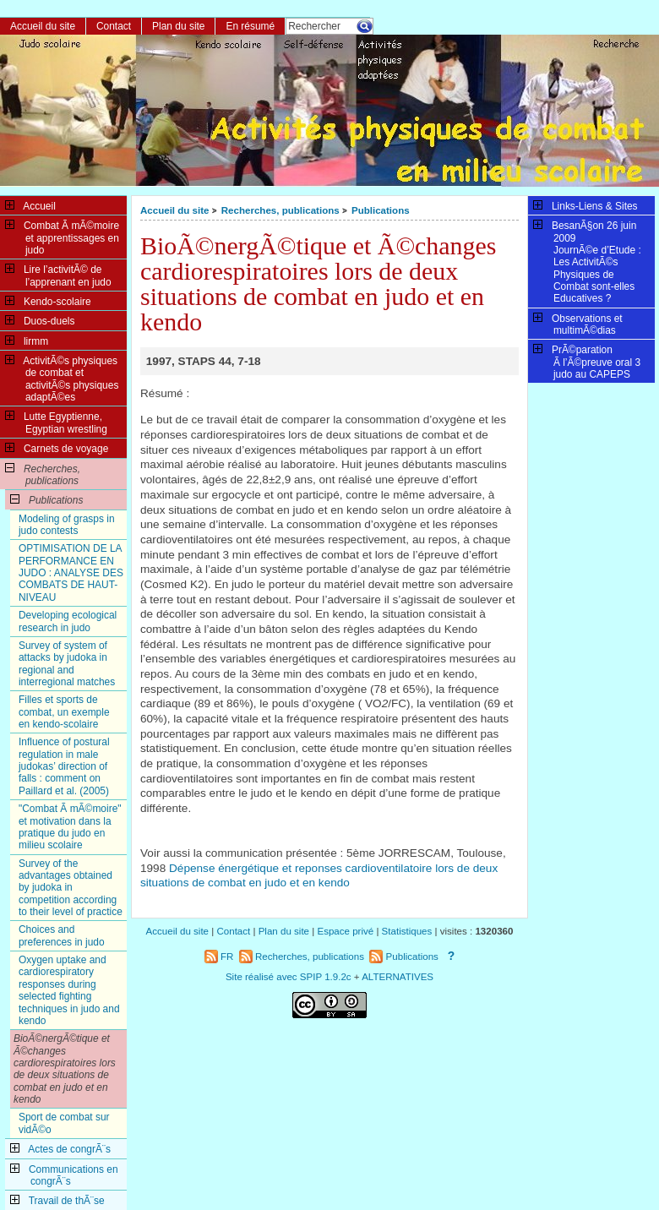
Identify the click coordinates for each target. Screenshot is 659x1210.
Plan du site (178, 26)
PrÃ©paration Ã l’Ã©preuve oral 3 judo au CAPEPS (586, 361)
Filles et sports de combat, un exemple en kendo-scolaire (64, 712)
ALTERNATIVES (397, 977)
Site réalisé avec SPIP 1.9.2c (288, 977)
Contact (113, 26)
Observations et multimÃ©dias (578, 323)
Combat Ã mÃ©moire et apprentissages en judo (62, 237)
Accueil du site (175, 210)
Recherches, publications (280, 210)
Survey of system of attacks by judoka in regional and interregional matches (67, 664)
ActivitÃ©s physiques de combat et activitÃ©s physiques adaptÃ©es (61, 378)
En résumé (250, 26)
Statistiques (407, 931)
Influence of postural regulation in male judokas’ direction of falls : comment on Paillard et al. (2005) (64, 766)
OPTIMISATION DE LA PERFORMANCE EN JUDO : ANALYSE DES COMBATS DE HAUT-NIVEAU (71, 572)
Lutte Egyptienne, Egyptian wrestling (56, 421)
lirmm (26, 340)
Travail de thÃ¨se (57, 1200)
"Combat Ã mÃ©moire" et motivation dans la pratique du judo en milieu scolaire (70, 827)
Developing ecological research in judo (68, 621)
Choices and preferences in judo (62, 935)
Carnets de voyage (56, 448)
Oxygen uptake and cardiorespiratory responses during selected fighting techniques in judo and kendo (69, 990)
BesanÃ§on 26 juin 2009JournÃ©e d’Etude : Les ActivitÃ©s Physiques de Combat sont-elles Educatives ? (587, 261)
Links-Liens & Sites (585, 205)
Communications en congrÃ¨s (64, 1174)
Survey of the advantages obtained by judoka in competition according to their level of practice (71, 888)
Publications (380, 210)
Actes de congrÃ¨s (60, 1148)
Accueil (30, 205)
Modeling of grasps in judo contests (67, 525)
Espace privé (345, 931)
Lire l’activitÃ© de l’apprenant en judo (58, 274)
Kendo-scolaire (48, 301)
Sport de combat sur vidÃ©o (64, 1123)
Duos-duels (39, 320)
